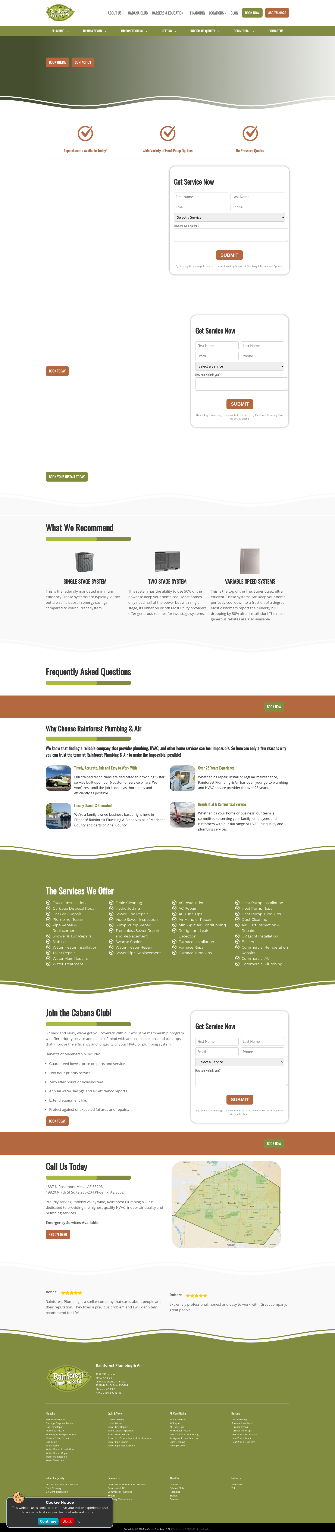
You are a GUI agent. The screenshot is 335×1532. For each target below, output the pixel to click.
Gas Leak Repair (66, 916)
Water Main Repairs (68, 954)
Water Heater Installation (72, 943)
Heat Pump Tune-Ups (259, 916)
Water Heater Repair (132, 949)
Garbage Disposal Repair (73, 910)
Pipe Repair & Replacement (75, 927)
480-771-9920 (277, 12)
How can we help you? (186, 226)
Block (66, 1521)
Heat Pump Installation (260, 904)
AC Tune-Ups (189, 916)
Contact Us (83, 62)
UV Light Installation (257, 932)
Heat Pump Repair (256, 910)
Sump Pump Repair (131, 927)
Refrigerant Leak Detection (200, 932)
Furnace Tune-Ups (193, 949)
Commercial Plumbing (259, 960)
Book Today (57, 371)
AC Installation (190, 904)
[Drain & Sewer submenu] (106, 31)
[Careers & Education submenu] (185, 13)
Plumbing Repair (66, 921)
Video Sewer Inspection (134, 921)
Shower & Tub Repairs (70, 932)
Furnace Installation (194, 938)
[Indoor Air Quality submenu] (219, 31)
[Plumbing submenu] (68, 31)
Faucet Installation (67, 904)
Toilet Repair (62, 949)
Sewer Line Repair (130, 916)
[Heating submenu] (175, 31)
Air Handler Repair (193, 921)
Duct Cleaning (253, 921)
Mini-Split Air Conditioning (199, 927)
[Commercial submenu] (254, 31)
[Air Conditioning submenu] (147, 31)
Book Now (252, 12)
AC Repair (187, 910)
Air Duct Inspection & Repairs (265, 927)
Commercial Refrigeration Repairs (262, 946)
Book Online (57, 62)
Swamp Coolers (128, 943)
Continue (48, 1521)
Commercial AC (254, 954)
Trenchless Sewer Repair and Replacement (139, 935)
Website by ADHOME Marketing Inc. (189, 1526)
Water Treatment (66, 960)
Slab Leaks (61, 938)
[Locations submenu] (225, 13)
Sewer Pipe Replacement (136, 954)
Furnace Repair (191, 943)
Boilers (247, 938)
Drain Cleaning (127, 904)
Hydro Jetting (126, 910)
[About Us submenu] (123, 13)
